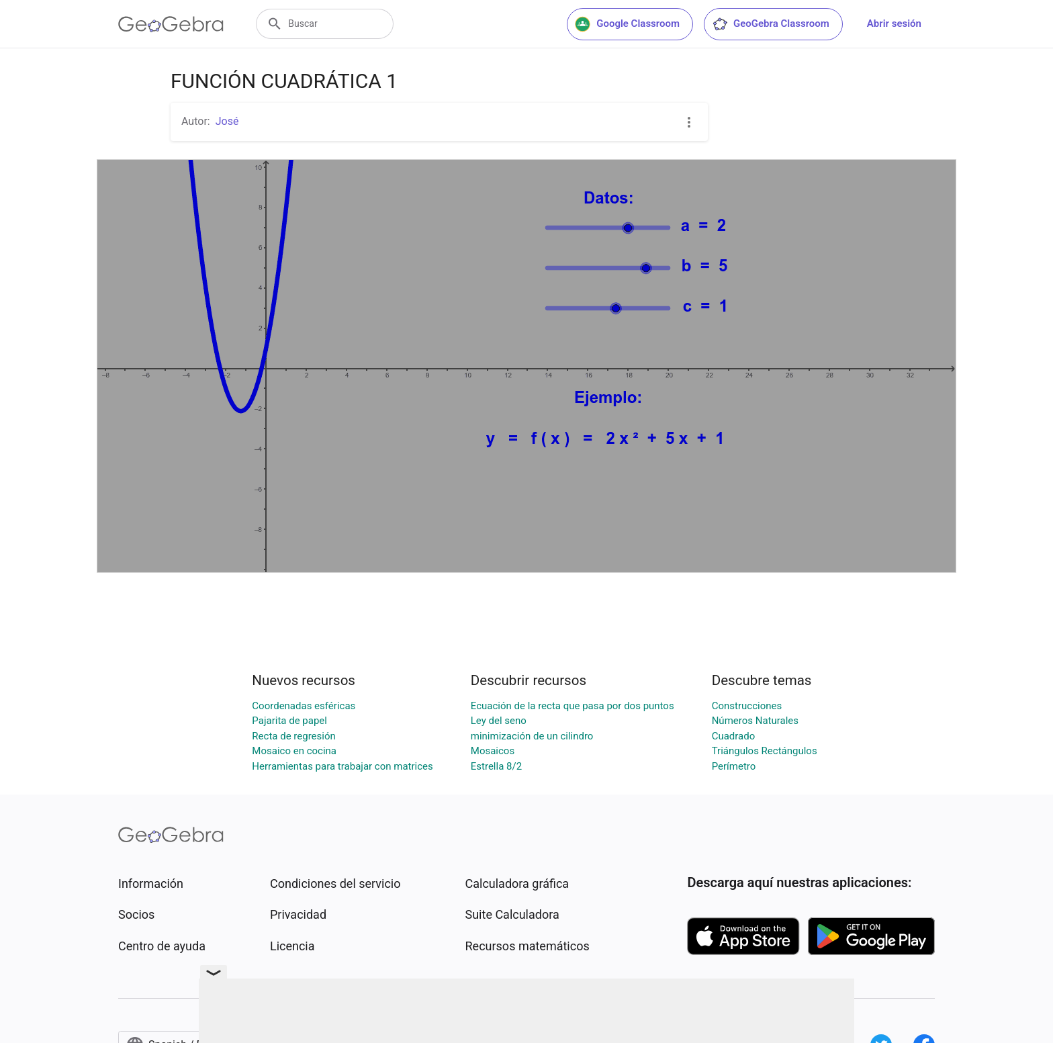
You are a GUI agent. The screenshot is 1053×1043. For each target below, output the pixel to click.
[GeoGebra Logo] (171, 24)
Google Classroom (627, 24)
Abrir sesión (894, 23)
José (227, 121)
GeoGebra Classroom (770, 24)
